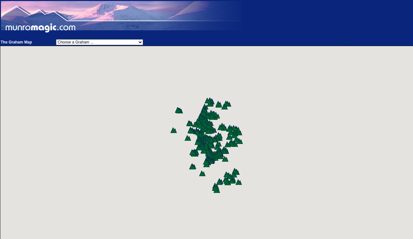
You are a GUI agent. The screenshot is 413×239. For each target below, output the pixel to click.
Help (347, 42)
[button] (239, 141)
